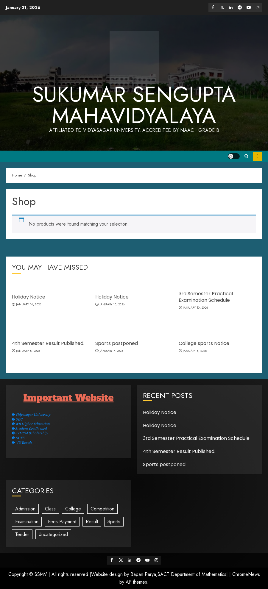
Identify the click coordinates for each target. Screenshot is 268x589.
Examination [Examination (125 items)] (26, 521)
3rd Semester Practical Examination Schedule (206, 297)
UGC (17, 419)
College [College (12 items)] (73, 508)
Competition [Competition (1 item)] (102, 508)
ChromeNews (246, 574)
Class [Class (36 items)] (50, 508)
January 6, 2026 (195, 351)
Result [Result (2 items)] (92, 521)
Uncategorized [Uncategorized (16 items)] (53, 534)
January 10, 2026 (112, 304)
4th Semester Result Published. (48, 343)
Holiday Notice (28, 296)
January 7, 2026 (111, 351)
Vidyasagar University (31, 415)
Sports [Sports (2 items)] (113, 521)
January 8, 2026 (28, 351)
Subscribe (257, 156)
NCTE (18, 438)
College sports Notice (204, 343)
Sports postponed (116, 343)
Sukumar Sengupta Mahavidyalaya (134, 105)
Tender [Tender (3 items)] (22, 534)
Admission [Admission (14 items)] (25, 508)
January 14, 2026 (28, 304)
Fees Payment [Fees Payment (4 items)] (62, 521)
